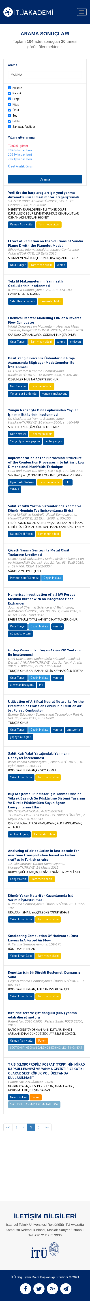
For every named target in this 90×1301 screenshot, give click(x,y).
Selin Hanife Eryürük (22, 301)
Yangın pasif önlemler (23, 394)
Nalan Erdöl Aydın (21, 534)
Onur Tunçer (18, 265)
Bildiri (16, 121)
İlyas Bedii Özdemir (22, 482)
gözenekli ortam (20, 633)
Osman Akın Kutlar (21, 224)
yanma (61, 265)
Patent (17, 93)
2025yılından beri (20, 155)
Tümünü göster (18, 146)
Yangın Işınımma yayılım (25, 441)
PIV (41, 685)
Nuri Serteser (18, 386)
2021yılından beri (20, 159)
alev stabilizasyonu (22, 685)
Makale (17, 88)
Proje (16, 99)
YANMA (14, 489)
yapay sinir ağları (20, 737)
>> (47, 1127)
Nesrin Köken (18, 1097)
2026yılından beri (20, 150)
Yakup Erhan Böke (21, 777)
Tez (15, 115)
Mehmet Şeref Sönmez (24, 578)
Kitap (16, 104)
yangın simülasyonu (54, 394)
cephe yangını (53, 441)
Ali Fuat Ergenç (19, 834)
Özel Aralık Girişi (20, 166)
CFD (68, 482)
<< (8, 1127)
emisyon (75, 342)
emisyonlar (74, 730)
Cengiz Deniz (18, 879)
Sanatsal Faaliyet (24, 127)
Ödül (16, 110)
